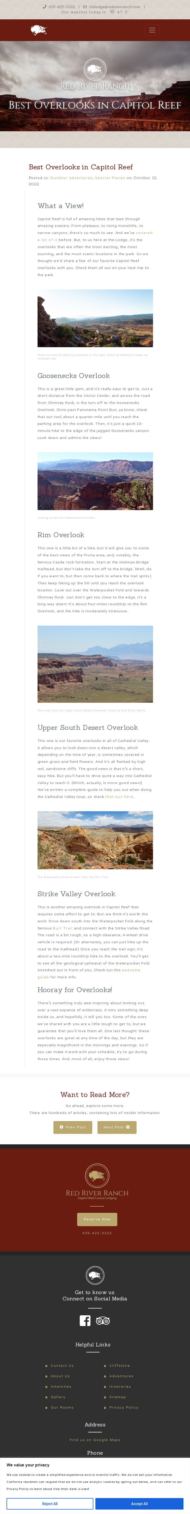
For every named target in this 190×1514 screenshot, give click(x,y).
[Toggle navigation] (152, 30)
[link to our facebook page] (86, 1324)
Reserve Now (97, 1219)
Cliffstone (119, 1366)
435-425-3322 (59, 6)
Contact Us (62, 1366)
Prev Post (73, 1127)
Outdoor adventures (71, 178)
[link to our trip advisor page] (102, 1324)
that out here (119, 797)
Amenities (61, 1386)
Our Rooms (62, 1407)
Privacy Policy (124, 1407)
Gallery (58, 1397)
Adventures (121, 1376)
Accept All (139, 1504)
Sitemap (117, 1397)
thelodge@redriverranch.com (111, 6)
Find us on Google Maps (95, 1440)
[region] (95, 1486)
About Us (60, 1376)
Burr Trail (63, 928)
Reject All (50, 1504)
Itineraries (120, 1386)
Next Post (117, 1127)
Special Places (110, 178)
